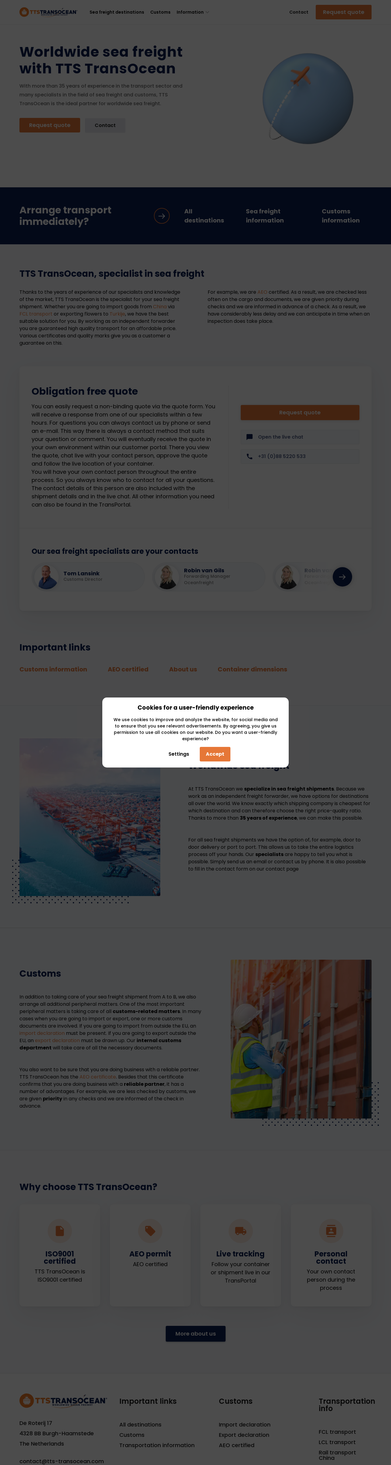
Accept (215, 754)
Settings (177, 754)
